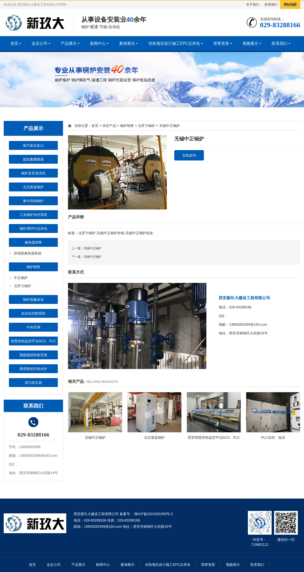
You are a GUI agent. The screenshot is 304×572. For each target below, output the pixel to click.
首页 (14, 43)
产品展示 (69, 43)
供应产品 (109, 126)
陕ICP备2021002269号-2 (153, 514)
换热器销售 (33, 242)
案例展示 (127, 43)
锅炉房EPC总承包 (33, 228)
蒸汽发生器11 (33, 145)
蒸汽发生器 (33, 383)
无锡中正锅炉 (169, 126)
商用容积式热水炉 (33, 369)
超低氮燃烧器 (33, 159)
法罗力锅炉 (22, 286)
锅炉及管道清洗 (33, 173)
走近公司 (39, 43)
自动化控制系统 (33, 313)
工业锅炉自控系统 (33, 215)
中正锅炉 (21, 278)
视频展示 (250, 43)
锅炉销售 (33, 267)
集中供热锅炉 (33, 201)
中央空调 (33, 327)
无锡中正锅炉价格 (110, 233)
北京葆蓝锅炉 (33, 187)
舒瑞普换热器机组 (28, 253)
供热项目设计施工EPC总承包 (174, 43)
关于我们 (252, 4)
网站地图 (290, 4)
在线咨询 (189, 155)
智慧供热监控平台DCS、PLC (33, 341)
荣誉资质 (221, 43)
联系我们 (271, 4)
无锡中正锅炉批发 (139, 233)
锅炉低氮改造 (33, 299)
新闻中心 (98, 43)
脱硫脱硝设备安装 (33, 355)
